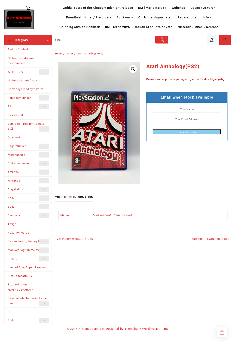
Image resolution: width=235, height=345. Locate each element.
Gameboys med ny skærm (25, 89)
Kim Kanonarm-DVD (21, 276)
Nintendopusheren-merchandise (21, 61)
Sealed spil (15, 115)
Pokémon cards (18, 232)
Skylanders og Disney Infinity (28, 241)
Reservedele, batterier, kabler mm (28, 301)
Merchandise (28, 155)
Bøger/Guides (28, 146)
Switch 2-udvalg (19, 49)
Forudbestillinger (28, 97)
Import (28, 258)
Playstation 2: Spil (216, 238)
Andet (28, 320)
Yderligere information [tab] (74, 197)
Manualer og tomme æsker (28, 250)
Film (28, 106)
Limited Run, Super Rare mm (27, 267)
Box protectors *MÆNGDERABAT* (20, 287)
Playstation (28, 189)
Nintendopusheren (91, 328)
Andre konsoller (28, 163)
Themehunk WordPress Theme (146, 328)
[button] (133, 69)
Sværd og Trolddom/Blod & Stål (28, 127)
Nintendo (28, 180)
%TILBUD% (28, 72)
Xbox (28, 198)
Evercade (28, 215)
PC (10, 312)
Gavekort (14, 137)
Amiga (12, 224)
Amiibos (28, 172)
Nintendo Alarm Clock (22, 80)
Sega (28, 206)
